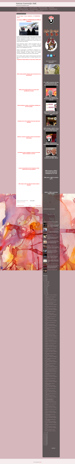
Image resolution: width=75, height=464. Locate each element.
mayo (46, 290)
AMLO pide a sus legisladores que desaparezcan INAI (52, 245)
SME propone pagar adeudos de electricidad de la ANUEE (49, 399)
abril (45, 291)
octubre (46, 284)
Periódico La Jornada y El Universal (50, 329)
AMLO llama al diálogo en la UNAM (50, 429)
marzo (46, 292)
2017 (45, 436)
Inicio (30, 205)
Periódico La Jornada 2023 (33, 7)
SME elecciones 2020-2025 (53, 9)
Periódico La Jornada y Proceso (49, 298)
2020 (45, 280)
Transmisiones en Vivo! (39, 10)
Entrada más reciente (20, 205)
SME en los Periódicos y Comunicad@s (22, 9)
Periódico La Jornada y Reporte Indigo (52, 240)
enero (46, 432)
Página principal (19, 7)
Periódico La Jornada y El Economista (50, 350)
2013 (45, 441)
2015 (45, 438)
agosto (46, 286)
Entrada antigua (38, 205)
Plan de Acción (25, 7)
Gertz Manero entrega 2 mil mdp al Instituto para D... (49, 384)
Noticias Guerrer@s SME (26, 4)
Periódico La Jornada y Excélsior (49, 365)
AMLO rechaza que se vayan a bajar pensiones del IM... (50, 414)
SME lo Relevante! (51, 7)
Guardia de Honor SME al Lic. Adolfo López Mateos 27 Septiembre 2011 (52, 269)
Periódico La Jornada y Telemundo (49, 324)
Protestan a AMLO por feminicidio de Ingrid (51, 368)
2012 (45, 442)
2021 (45, 279)
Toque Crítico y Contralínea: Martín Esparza (28, 10)
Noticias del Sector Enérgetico (43, 7)
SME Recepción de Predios (44, 9)
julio (45, 287)
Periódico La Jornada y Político (49, 303)
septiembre (46, 285)
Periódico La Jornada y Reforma (49, 313)
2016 (45, 437)
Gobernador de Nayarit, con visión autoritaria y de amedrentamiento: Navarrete (52, 235)
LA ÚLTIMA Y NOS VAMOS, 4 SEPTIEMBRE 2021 (51, 223)
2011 (45, 443)
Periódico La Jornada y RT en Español (50, 308)
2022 (45, 278)
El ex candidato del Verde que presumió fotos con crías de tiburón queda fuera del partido (53, 229)
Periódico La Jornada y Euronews (52, 249)
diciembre (46, 281)
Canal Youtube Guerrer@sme (34, 9)
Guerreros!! (18, 10)
